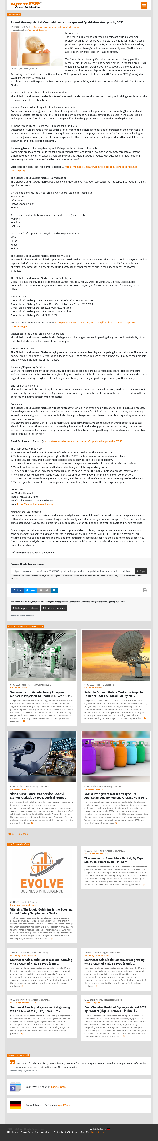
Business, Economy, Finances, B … (36, 685)
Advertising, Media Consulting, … (110, 851)
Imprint (15, 1132)
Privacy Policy (27, 1132)
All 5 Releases (17, 834)
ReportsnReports (92, 1003)
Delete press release (25, 608)
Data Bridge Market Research (97, 854)
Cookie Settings (98, 1132)
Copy (141, 571)
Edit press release (54, 608)
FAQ (8, 1132)
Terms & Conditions (43, 1132)
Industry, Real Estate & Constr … (109, 1000)
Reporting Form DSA (80, 1132)
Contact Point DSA (62, 1132)
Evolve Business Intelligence (23, 905)
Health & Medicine (29, 902)
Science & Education (105, 685)
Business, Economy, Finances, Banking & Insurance (56, 27)
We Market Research (37, 30)
